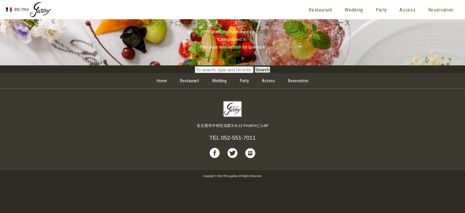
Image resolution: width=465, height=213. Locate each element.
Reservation (440, 10)
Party (381, 10)
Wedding (354, 10)
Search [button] (262, 69)
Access (407, 10)
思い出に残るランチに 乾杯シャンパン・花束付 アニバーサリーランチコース (232, 23)
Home (162, 80)
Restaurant (320, 10)
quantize (267, 31)
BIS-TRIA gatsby (29, 9)
